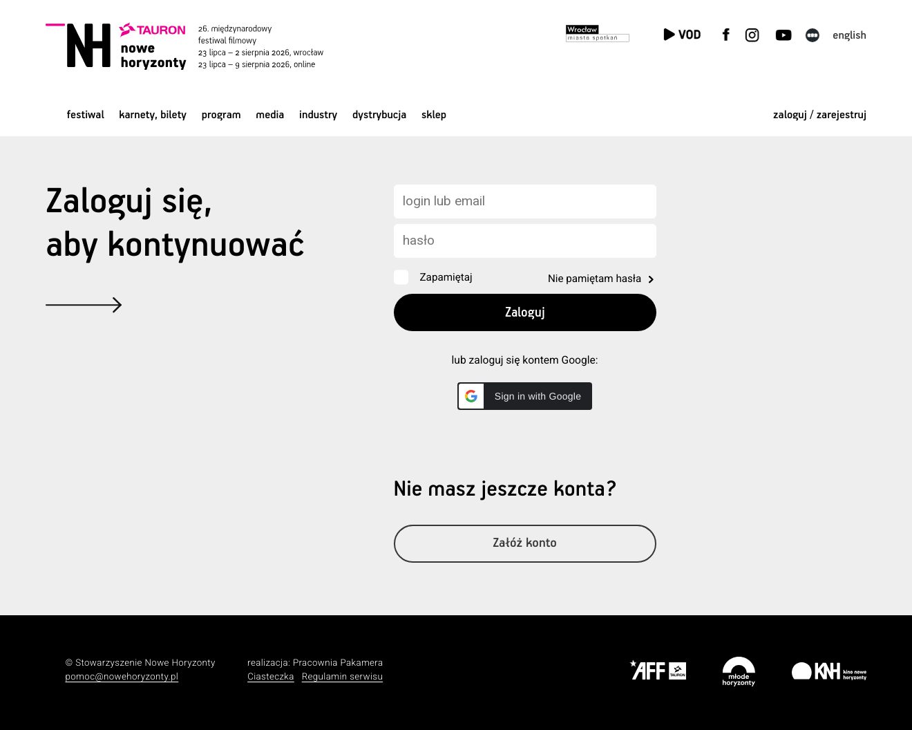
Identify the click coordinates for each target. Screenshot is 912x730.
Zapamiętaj (446, 277)
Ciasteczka (270, 677)
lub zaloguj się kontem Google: (525, 360)
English (849, 35)
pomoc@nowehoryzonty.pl (122, 677)
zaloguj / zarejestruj (819, 115)
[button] (524, 396)
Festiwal (85, 115)
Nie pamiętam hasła (594, 278)
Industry (318, 115)
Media (270, 115)
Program (221, 115)
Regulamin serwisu (342, 677)
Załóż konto (525, 543)
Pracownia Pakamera (338, 663)
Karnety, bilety (153, 115)
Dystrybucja (379, 115)
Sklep (433, 115)
